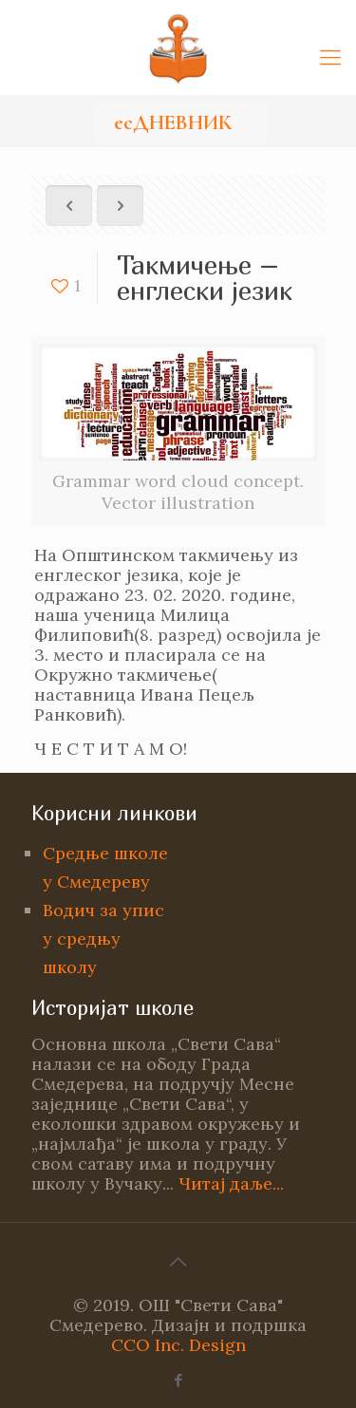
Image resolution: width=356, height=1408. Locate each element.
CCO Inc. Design (178, 1345)
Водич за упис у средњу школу (103, 938)
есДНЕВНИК (173, 122)
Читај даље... (231, 1183)
